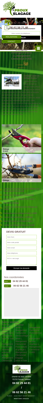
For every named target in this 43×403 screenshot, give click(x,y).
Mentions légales (21, 398)
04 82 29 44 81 (19, 22)
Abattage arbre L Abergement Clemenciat (21, 329)
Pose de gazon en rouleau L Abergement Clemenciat (7, 330)
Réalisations (11, 37)
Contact (11, 41)
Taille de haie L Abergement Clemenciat (8, 342)
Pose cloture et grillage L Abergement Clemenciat (21, 351)
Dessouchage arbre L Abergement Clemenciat (21, 340)
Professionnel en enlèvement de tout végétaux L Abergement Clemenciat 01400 (35, 342)
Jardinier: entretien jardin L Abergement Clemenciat (7, 355)
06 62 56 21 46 (19, 27)
